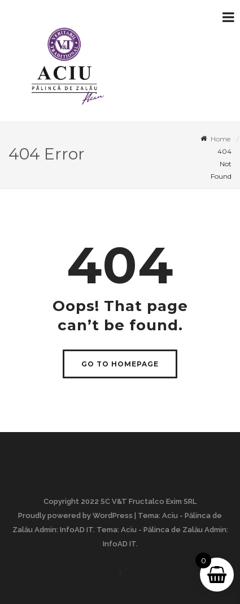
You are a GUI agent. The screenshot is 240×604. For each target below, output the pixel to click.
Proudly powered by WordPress (75, 515)
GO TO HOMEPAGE (120, 364)
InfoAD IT (76, 529)
